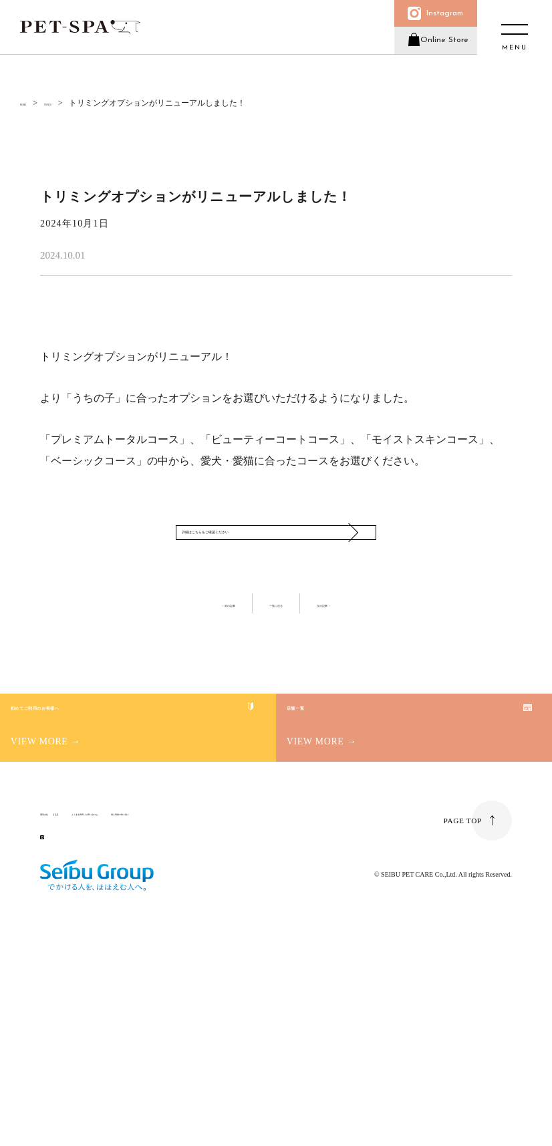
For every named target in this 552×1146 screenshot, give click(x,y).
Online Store (436, 56)
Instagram (436, 18)
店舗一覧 (351, 811)
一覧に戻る (276, 665)
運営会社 (56, 989)
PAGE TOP (461, 1006)
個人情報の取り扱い (249, 989)
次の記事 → (358, 665)
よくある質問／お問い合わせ (148, 989)
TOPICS (75, 103)
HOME (31, 103)
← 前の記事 (194, 665)
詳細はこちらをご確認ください (262, 563)
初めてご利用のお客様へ (130, 827)
